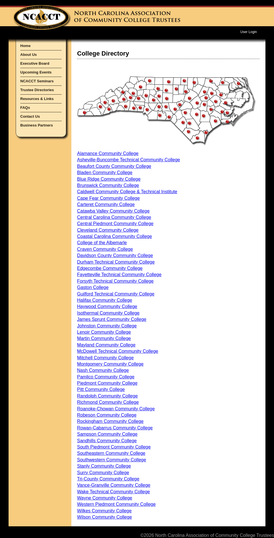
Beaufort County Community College (114, 166)
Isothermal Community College (108, 313)
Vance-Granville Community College (113, 485)
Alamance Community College (107, 153)
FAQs (25, 107)
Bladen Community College (104, 172)
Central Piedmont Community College (115, 223)
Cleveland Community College (107, 230)
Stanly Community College (104, 466)
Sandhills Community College (107, 440)
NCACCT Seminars (37, 81)
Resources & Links (37, 99)
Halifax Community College (104, 300)
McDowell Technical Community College (117, 351)
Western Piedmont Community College (116, 504)
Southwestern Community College (111, 459)
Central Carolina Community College (114, 217)
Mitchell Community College (105, 357)
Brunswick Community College (108, 185)
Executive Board (34, 63)
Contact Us (30, 116)
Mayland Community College (106, 345)
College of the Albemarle (102, 242)
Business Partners (36, 125)
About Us (28, 54)
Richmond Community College (108, 402)
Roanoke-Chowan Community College (116, 408)
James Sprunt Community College (111, 319)
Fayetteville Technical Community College (119, 274)
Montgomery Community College (110, 364)
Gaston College (92, 287)
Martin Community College (104, 338)
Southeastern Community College (111, 453)
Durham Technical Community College (116, 262)
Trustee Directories (37, 90)
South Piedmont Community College (114, 447)
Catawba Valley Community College (113, 211)
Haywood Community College (107, 306)
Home (25, 46)
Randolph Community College (107, 396)
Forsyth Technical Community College (115, 281)
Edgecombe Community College (109, 268)
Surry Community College (103, 472)
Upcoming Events (36, 72)
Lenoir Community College (104, 332)
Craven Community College (105, 249)
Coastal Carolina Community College (114, 236)
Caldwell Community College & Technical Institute (127, 191)
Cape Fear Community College (108, 198)
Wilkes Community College (104, 510)
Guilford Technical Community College (115, 294)
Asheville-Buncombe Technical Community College (128, 159)
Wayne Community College (104, 498)
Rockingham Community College (110, 421)
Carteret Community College (106, 204)
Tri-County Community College (108, 478)
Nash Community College (103, 370)
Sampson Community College (107, 434)
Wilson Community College (104, 517)
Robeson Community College (106, 415)
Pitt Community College (101, 389)
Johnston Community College (107, 325)
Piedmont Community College (107, 383)
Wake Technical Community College (113, 491)
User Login (248, 32)
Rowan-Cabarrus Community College (115, 427)
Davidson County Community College (115, 255)
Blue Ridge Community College (108, 179)
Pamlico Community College (105, 376)
